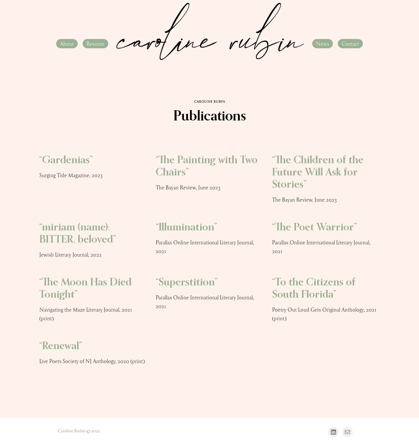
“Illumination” (186, 227)
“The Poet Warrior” (314, 227)
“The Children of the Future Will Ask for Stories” (317, 172)
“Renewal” (60, 346)
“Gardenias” (66, 160)
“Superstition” (187, 282)
